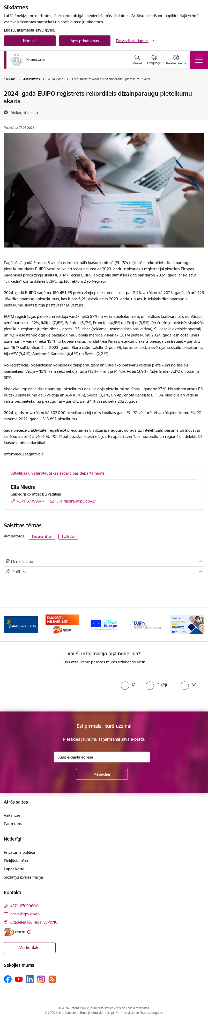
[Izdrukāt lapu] (104, 561)
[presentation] (54, 688)
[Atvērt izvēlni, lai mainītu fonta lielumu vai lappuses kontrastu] (176, 60)
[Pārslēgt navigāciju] (199, 60)
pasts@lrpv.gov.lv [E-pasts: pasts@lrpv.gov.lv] (25, 913)
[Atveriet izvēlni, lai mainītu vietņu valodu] (154, 60)
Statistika (68, 536)
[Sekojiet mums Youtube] (19, 979)
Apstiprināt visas (85, 40)
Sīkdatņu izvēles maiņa (23, 877)
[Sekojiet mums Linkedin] (30, 979)
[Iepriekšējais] (10, 624)
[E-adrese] (14, 932)
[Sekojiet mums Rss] (52, 979)
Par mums (13, 823)
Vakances (12, 815)
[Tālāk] (197, 624)
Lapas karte (14, 868)
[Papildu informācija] (29, 932)
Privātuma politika (19, 852)
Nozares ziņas (42, 536)
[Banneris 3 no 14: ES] (104, 624)
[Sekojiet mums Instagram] (41, 979)
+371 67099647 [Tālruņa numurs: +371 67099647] (30, 501)
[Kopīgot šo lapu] (104, 571)
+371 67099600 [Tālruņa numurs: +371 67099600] (24, 905)
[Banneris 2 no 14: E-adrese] (62, 624)
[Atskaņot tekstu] (24, 112)
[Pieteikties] (102, 774)
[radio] (128, 684)
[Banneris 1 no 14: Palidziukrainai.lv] (21, 624)
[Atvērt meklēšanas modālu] (137, 60)
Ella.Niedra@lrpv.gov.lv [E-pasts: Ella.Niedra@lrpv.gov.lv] (75, 501)
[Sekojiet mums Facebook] (8, 979)
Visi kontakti (29, 947)
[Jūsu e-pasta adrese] (102, 757)
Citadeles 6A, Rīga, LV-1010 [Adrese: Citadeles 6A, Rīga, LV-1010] (33, 922)
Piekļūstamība (16, 860)
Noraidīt (30, 40)
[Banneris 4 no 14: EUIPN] (145, 624)
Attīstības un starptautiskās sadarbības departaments (57, 473)
